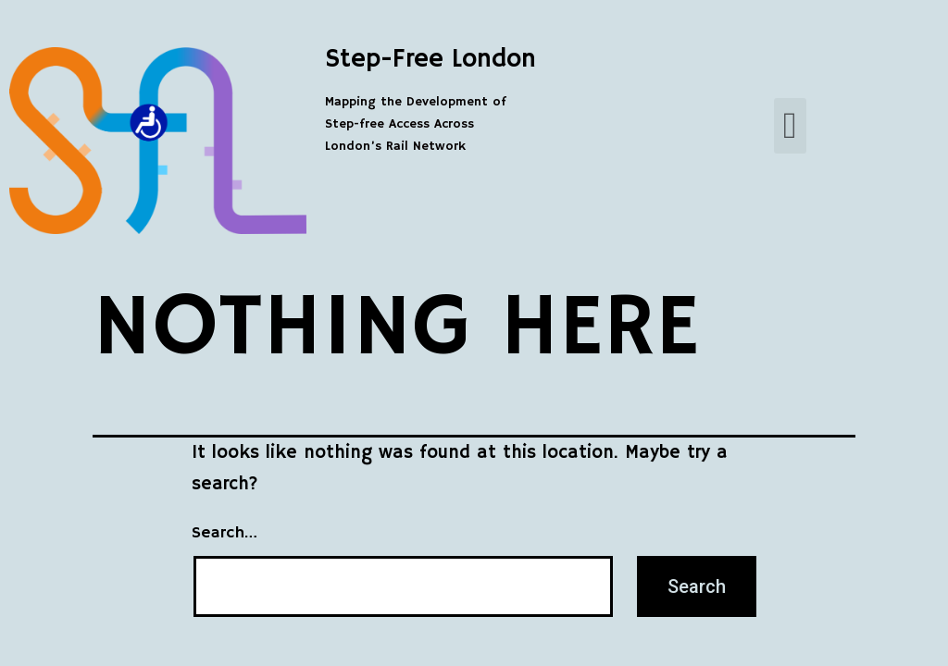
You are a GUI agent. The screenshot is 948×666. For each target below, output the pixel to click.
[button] (790, 126)
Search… (224, 533)
